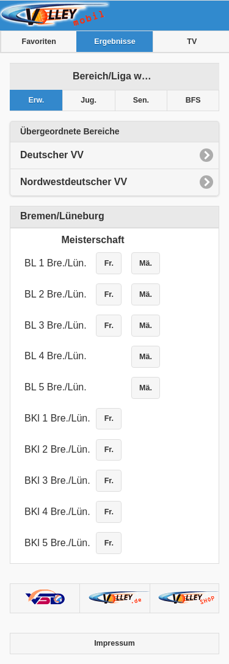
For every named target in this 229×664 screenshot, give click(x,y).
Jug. (88, 100)
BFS (193, 100)
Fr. (109, 263)
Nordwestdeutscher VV (73, 182)
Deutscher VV (52, 155)
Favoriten (39, 41)
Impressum (114, 643)
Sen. (141, 100)
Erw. (36, 100)
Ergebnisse (114, 41)
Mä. (145, 263)
